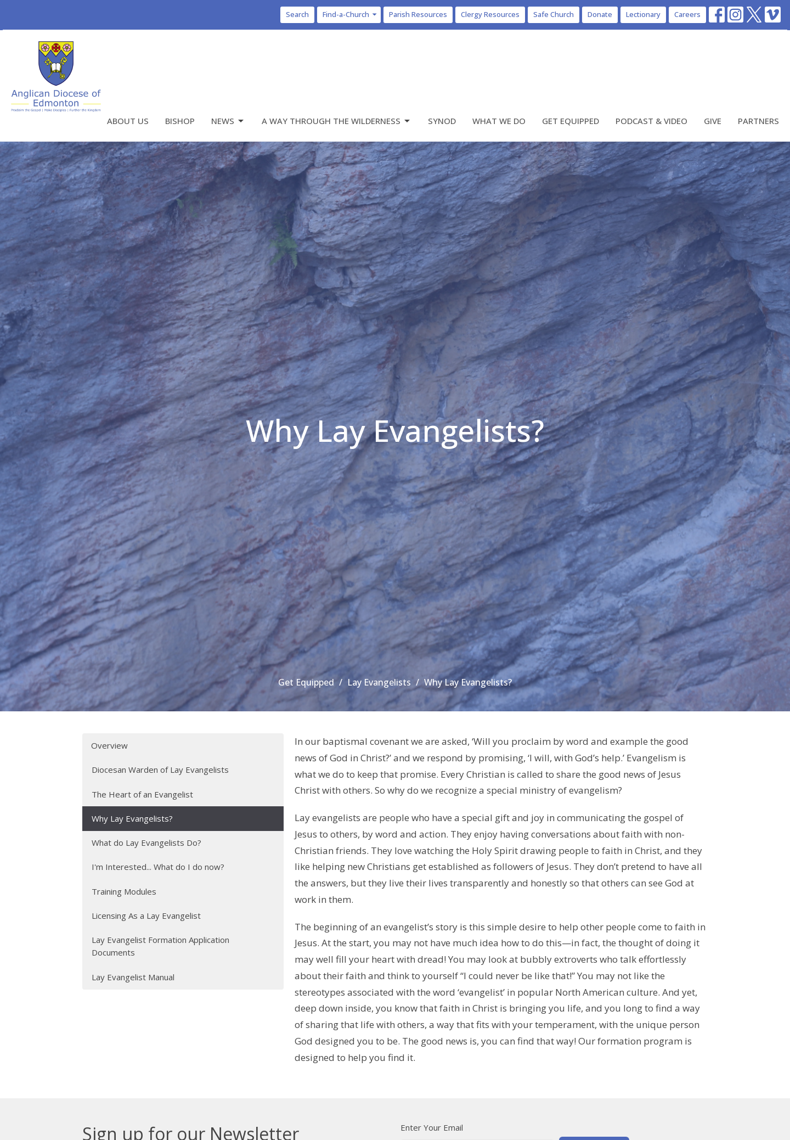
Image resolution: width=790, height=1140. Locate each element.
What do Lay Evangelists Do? (146, 842)
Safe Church (553, 14)
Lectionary (643, 14)
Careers (687, 14)
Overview (109, 745)
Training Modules (124, 891)
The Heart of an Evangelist (142, 794)
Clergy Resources (490, 14)
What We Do (499, 120)
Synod (442, 120)
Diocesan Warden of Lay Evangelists (160, 769)
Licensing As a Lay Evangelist (146, 915)
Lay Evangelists (379, 682)
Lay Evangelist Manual (133, 976)
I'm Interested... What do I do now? (158, 866)
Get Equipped (570, 120)
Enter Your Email (431, 1127)
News (228, 121)
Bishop (180, 120)
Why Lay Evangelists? (132, 818)
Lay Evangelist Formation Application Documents (160, 946)
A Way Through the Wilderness (336, 121)
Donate (600, 14)
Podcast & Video (651, 120)
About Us (128, 120)
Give (712, 120)
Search (297, 14)
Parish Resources (418, 14)
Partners (758, 120)
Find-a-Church (350, 14)
